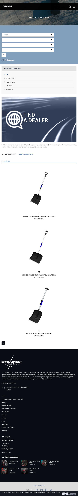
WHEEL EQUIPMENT (7, 449)
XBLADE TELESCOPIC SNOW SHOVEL (39, 333)
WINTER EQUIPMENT (7, 440)
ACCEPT (65, 494)
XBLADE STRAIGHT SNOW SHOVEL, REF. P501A (39, 275)
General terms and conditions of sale (12, 399)
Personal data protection (9, 408)
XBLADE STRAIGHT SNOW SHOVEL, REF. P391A (39, 217)
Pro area (4, 418)
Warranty (4, 430)
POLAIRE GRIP (13, 461)
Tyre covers (10, 82)
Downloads (5, 424)
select (51, 34)
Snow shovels (11, 78)
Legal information (7, 405)
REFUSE (73, 494)
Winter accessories (39, 18)
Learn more (12, 463)
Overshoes (10, 90)
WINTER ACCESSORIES (13, 68)
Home (3, 396)
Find (35, 117)
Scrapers (9, 86)
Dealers (4, 415)
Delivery (4, 402)
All (7, 74)
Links (3, 421)
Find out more (65, 492)
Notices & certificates (8, 427)
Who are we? (5, 412)
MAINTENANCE (6, 452)
